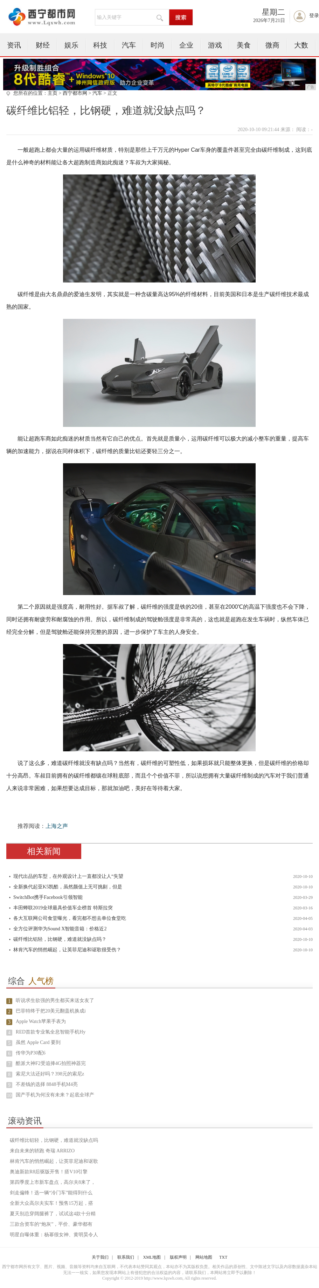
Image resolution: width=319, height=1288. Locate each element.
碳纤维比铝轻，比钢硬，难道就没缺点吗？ (59, 939)
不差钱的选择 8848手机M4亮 (47, 1084)
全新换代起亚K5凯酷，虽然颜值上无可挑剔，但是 (67, 886)
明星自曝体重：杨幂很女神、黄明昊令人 (54, 1234)
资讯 (14, 45)
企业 (186, 45)
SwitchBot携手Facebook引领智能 (48, 897)
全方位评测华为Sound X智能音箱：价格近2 (59, 928)
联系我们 (125, 1257)
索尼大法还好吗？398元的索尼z (50, 1073)
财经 (43, 45)
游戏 (215, 45)
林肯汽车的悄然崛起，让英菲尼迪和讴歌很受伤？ (67, 949)
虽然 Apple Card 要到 (38, 1042)
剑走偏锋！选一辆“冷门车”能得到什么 (51, 1192)
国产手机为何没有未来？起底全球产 (55, 1094)
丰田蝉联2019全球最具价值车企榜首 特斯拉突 (63, 907)
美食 (244, 45)
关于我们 (100, 1257)
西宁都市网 (75, 93)
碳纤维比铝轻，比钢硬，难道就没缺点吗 (54, 1140)
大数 (301, 45)
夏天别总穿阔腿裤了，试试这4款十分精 (53, 1213)
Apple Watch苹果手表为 (41, 1021)
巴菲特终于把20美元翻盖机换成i (51, 1011)
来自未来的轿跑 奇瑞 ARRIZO (42, 1150)
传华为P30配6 (31, 1053)
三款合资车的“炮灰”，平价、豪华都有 (51, 1224)
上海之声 (57, 826)
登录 (314, 15)
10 (9, 1095)
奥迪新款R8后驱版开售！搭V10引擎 (49, 1171)
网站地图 (203, 1257)
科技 (100, 45)
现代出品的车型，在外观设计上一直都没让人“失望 (68, 876)
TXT (223, 1257)
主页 (52, 93)
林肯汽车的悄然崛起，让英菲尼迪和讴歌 (54, 1161)
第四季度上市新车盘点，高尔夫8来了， (53, 1182)
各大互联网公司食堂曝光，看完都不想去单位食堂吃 (69, 918)
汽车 (129, 45)
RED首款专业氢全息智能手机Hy (50, 1032)
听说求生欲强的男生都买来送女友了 (55, 1000)
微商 (272, 45)
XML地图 (152, 1257)
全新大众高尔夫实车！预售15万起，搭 (51, 1203)
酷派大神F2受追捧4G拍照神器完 (51, 1063)
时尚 (158, 45)
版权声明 (178, 1257)
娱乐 (71, 45)
